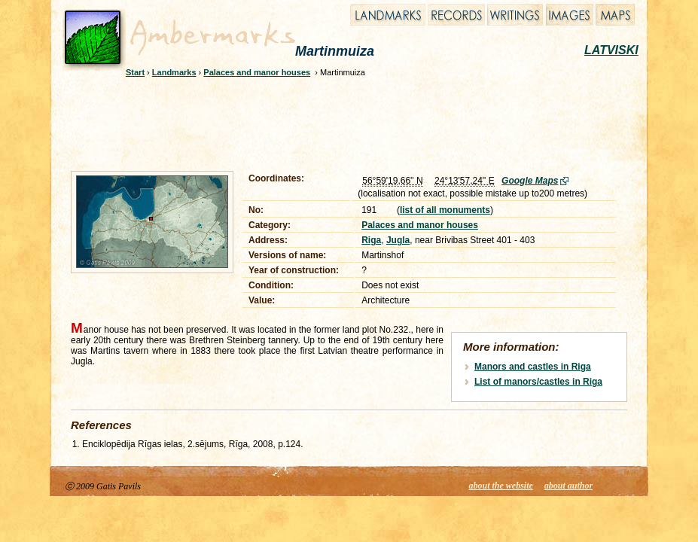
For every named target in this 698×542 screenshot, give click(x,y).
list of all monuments (445, 210)
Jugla (398, 240)
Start (135, 72)
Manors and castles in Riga (532, 366)
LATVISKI (611, 50)
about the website (501, 485)
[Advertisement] (339, 122)
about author (568, 485)
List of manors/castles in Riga (538, 381)
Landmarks (174, 72)
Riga (371, 240)
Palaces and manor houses (256, 72)
